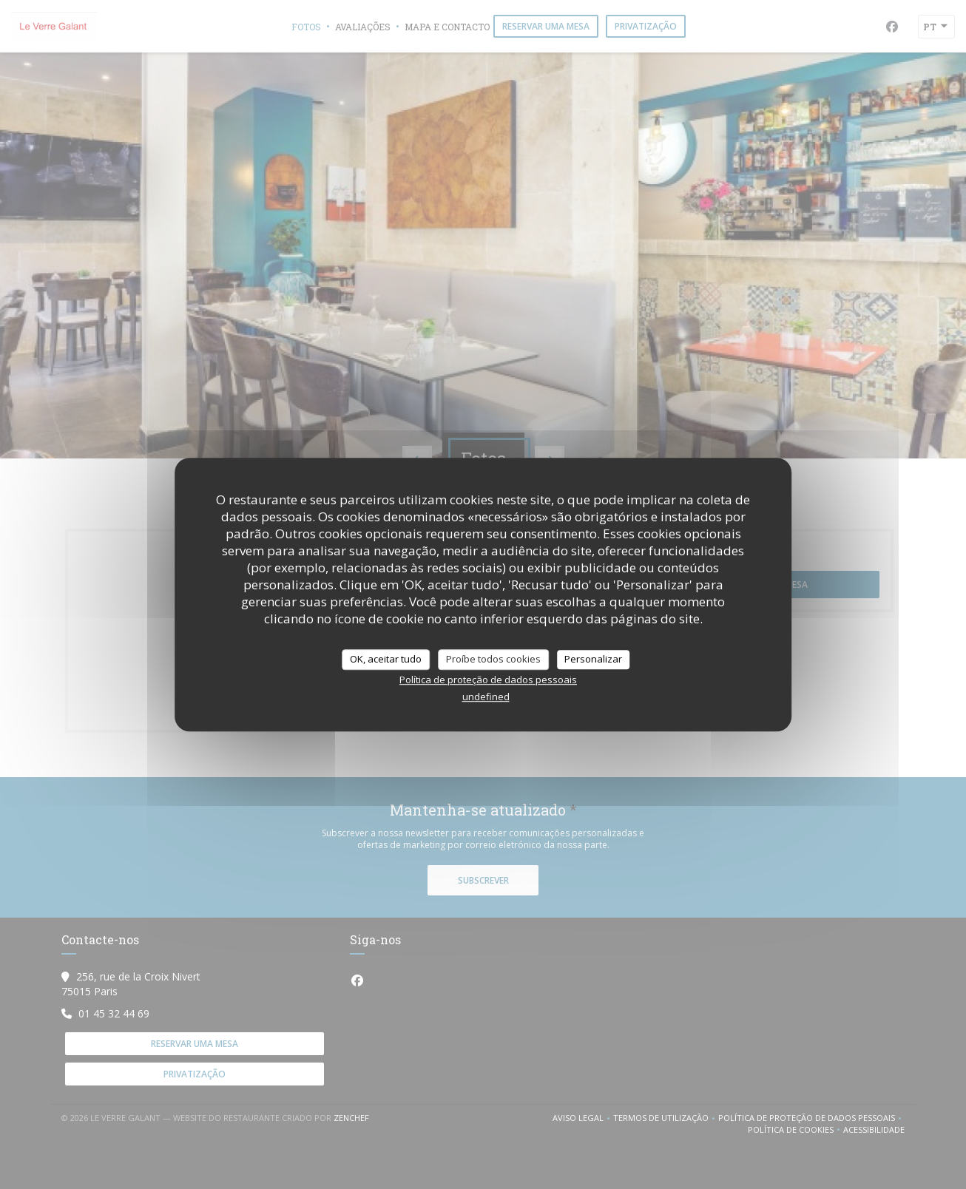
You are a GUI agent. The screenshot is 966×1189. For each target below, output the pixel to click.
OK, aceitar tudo (386, 658)
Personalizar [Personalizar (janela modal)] (593, 658)
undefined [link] (486, 696)
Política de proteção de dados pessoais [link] (488, 679)
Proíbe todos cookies (493, 658)
